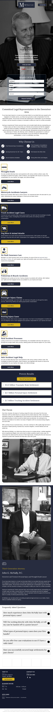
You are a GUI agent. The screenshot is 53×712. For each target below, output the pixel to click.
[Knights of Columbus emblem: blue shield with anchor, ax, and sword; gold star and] (7, 663)
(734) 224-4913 (30, 675)
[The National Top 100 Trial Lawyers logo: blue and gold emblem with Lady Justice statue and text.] (46, 663)
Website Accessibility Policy (44, 710)
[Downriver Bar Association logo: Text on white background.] (17, 663)
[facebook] (27, 678)
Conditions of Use (25, 710)
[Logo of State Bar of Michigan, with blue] (26, 663)
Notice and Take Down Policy (33, 710)
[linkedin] (30, 678)
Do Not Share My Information (15, 710)
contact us (24, 135)
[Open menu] (50, 5)
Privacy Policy (6, 710)
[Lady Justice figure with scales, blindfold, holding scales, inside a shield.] (36, 663)
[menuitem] (4, 698)
